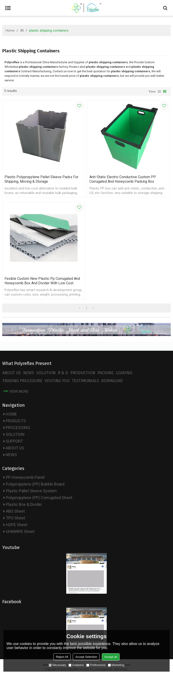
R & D (63, 372)
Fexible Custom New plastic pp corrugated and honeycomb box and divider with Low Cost (42, 280)
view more (18, 391)
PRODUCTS (16, 420)
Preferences (96, 665)
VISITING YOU (57, 380)
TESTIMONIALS (85, 380)
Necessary (57, 665)
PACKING (106, 372)
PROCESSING (18, 427)
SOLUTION (46, 372)
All (22, 30)
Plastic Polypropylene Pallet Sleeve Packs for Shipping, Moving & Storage (41, 179)
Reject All (62, 657)
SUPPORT (14, 441)
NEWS (28, 372)
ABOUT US (11, 372)
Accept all (110, 657)
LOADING (124, 372)
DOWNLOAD (112, 380)
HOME (11, 414)
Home (10, 30)
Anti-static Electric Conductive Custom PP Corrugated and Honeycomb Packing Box (122, 179)
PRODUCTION (82, 372)
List (159, 91)
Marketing (116, 665)
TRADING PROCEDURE (22, 380)
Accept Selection (86, 657)
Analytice (76, 665)
